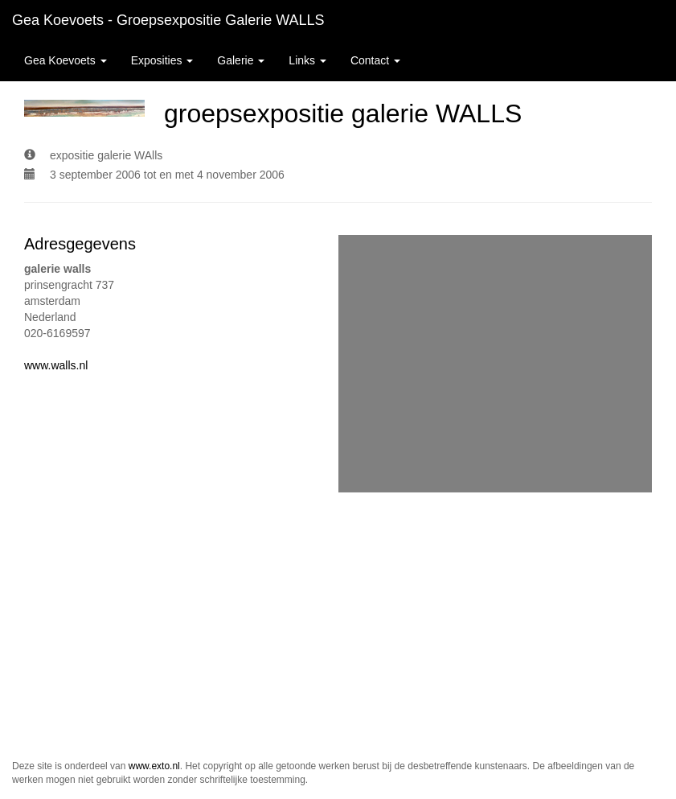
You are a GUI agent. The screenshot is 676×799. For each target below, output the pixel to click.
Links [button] (307, 60)
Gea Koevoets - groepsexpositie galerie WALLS (168, 20)
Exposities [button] (162, 60)
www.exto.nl (154, 766)
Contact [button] (375, 60)
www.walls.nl (56, 365)
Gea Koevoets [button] (65, 60)
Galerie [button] (240, 60)
